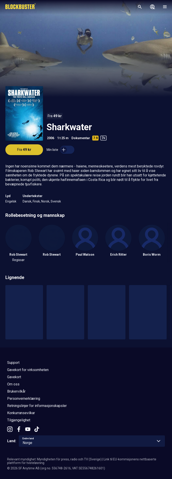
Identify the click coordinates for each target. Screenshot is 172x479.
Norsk (45, 201)
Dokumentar (80, 138)
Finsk (36, 201)
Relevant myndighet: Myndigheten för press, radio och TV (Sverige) (54, 459)
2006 (50, 138)
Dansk (27, 201)
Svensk (56, 201)
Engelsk (10, 201)
